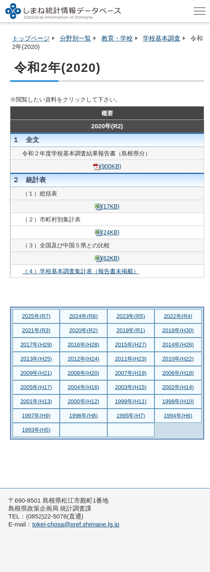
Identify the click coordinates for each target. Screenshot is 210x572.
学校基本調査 (161, 38)
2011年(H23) (131, 359)
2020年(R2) (83, 330)
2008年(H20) (83, 373)
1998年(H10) (178, 401)
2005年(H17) (36, 387)
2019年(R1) (130, 330)
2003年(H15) (131, 387)
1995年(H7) (130, 415)
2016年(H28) (83, 344)
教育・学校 (117, 38)
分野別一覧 (75, 38)
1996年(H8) (83, 415)
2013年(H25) (36, 359)
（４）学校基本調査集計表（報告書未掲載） (80, 271)
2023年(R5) (130, 316)
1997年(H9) (36, 415)
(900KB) (107, 166)
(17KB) (107, 206)
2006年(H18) (178, 373)
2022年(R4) (178, 316)
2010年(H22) (178, 359)
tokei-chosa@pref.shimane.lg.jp (75, 524)
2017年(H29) (36, 344)
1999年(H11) (131, 401)
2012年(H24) (83, 359)
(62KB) (107, 258)
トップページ (31, 38)
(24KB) (107, 232)
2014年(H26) (178, 344)
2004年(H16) (83, 387)
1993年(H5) (36, 430)
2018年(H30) (178, 330)
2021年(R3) (36, 330)
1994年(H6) (178, 415)
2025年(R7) (36, 316)
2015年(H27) (131, 344)
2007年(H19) (131, 373)
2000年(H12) (83, 401)
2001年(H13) (36, 401)
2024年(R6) (83, 316)
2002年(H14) (178, 387)
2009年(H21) (36, 373)
